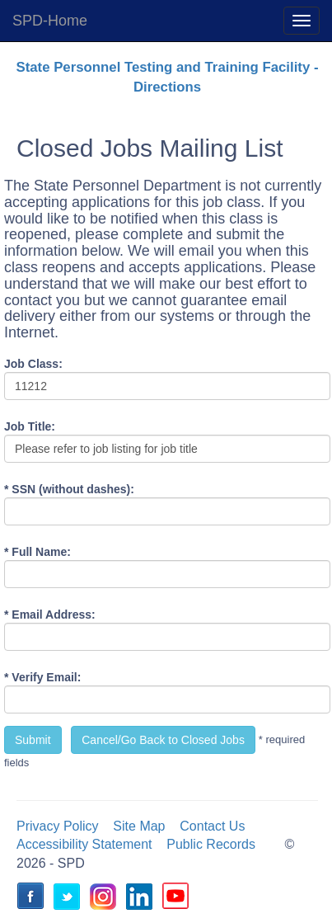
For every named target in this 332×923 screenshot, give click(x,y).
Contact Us (212, 826)
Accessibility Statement (84, 844)
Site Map (139, 826)
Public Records (210, 844)
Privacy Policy (57, 826)
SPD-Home (49, 20)
